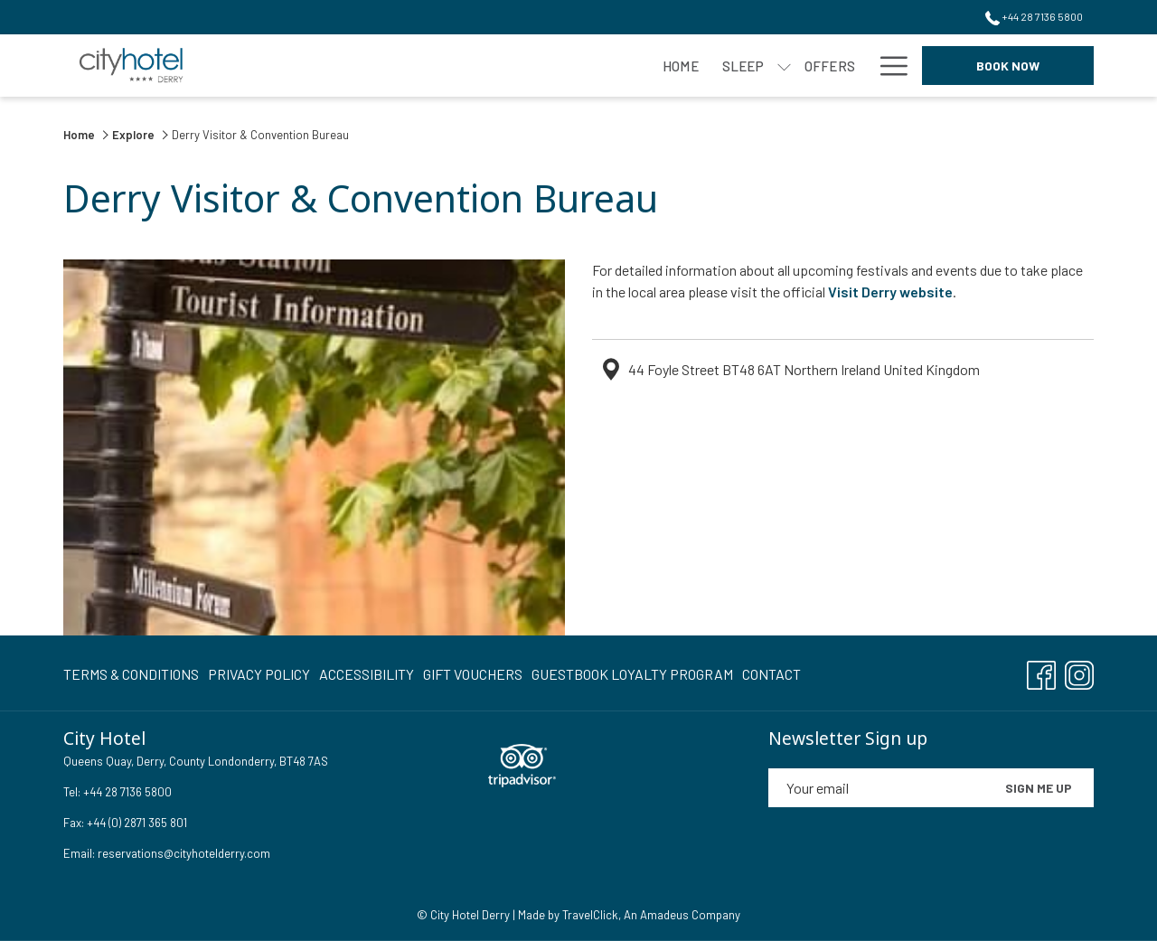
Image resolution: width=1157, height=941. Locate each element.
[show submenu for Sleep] (419, 65)
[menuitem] (316, 65)
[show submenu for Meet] (635, 65)
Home (80, 134)
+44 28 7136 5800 (126, 792)
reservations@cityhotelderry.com (184, 853)
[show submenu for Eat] (560, 65)
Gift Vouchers (472, 673)
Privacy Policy (259, 673)
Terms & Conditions (131, 673)
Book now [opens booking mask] (1007, 65)
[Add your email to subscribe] (875, 787)
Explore (133, 134)
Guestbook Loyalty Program (632, 673)
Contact (771, 673)
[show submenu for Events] (858, 65)
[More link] (887, 65)
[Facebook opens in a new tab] (1041, 671)
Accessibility (366, 673)
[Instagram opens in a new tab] (1079, 671)
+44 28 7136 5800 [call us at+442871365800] (1034, 16)
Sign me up (1038, 787)
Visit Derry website (890, 291)
